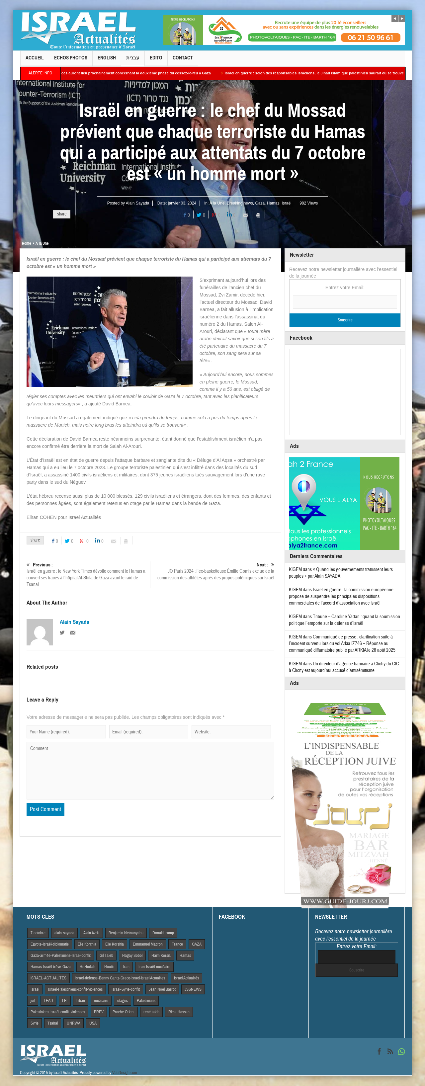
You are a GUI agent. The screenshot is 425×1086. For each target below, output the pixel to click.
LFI (64, 1000)
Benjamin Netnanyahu (126, 933)
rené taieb (151, 1012)
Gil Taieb (106, 955)
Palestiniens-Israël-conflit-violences (58, 1012)
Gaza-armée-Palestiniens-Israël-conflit (61, 955)
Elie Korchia (87, 944)
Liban (80, 1000)
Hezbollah (87, 966)
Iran (126, 966)
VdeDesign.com (124, 1072)
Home (26, 243)
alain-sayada (64, 933)
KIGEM (295, 569)
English (107, 60)
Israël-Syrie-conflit (126, 989)
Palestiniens (146, 1000)
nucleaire (101, 1000)
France (177, 944)
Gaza (260, 203)
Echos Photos (70, 60)
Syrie (35, 1023)
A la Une (217, 203)
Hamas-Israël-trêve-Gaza (51, 966)
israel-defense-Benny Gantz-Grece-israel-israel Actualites (120, 978)
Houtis (109, 966)
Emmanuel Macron (148, 944)
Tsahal (52, 1023)
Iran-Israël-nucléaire (154, 966)
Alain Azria (91, 933)
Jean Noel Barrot (162, 989)
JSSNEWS (193, 989)
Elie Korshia (114, 944)
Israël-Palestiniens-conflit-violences (75, 989)
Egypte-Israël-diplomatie (50, 944)
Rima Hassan (179, 1012)
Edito (156, 60)
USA (93, 1023)
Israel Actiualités (186, 978)
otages (122, 1000)
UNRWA (73, 1023)
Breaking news (240, 203)
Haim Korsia (161, 955)
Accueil (35, 60)
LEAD (48, 1000)
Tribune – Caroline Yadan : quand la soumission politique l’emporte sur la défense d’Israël (344, 620)
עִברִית (132, 60)
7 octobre (38, 933)
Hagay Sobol (132, 955)
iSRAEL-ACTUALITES (48, 978)
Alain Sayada (137, 203)
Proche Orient (123, 1012)
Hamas (273, 203)
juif (33, 1000)
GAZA (197, 944)
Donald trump (163, 933)
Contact (183, 60)
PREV (99, 1012)
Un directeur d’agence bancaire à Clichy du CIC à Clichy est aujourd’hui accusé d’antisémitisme (344, 667)
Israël (286, 203)
